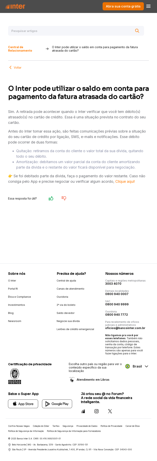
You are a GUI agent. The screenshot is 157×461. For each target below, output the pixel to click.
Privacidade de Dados (86, 426)
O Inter (12, 280)
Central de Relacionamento (20, 48)
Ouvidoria (62, 296)
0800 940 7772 (116, 314)
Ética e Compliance (19, 296)
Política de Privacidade (111, 426)
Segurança (68, 426)
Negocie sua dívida (68, 321)
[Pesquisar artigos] (76, 31)
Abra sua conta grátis (123, 6)
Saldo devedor (65, 312)
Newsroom (14, 321)
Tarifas (55, 426)
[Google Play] (57, 403)
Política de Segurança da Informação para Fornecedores (74, 431)
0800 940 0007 (116, 294)
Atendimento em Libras (92, 379)
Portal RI (13, 288)
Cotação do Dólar (41, 426)
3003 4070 (113, 283)
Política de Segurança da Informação (26, 431)
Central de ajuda (66, 280)
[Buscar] (137, 30)
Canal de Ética (132, 426)
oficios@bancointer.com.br (125, 328)
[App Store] (23, 403)
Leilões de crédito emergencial (75, 329)
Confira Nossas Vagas (19, 426)
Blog (11, 312)
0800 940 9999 (117, 304)
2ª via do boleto (66, 304)
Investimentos (16, 304)
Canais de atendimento (70, 288)
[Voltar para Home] (15, 6)
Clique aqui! (125, 181)
